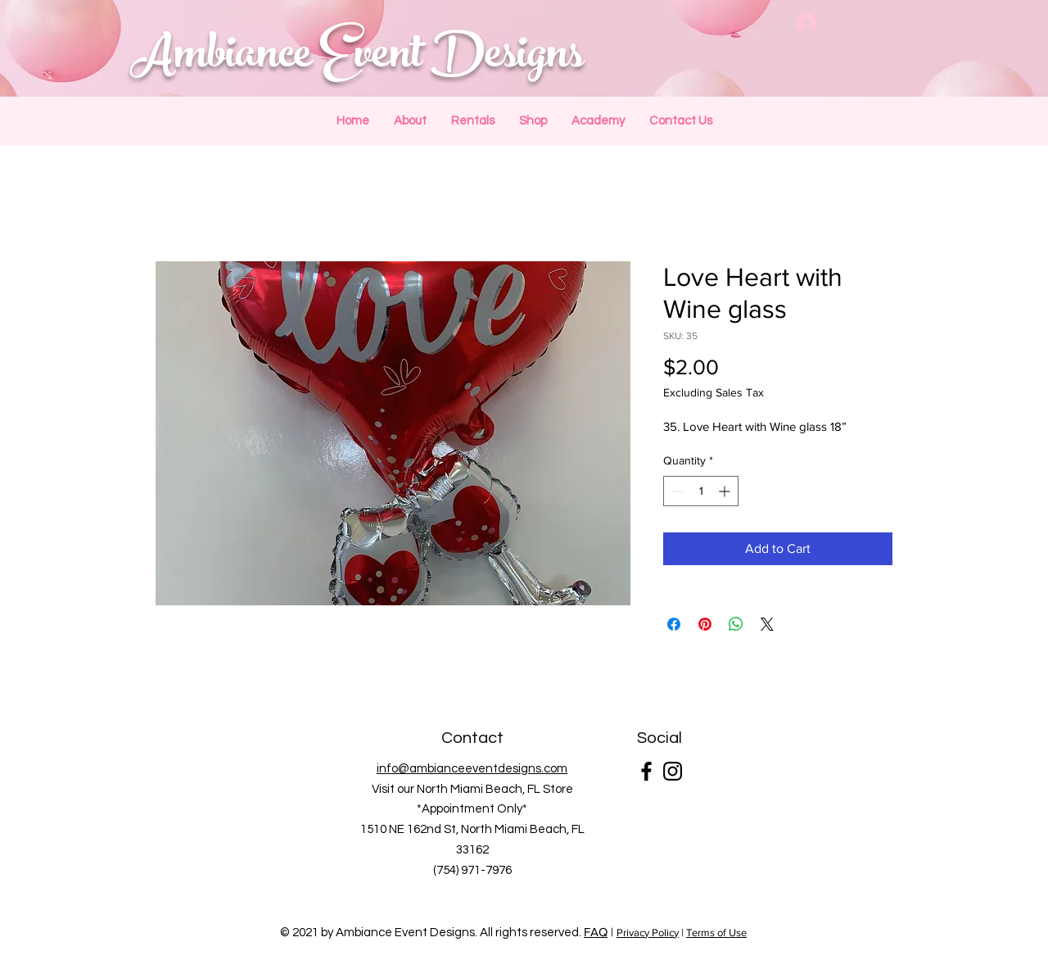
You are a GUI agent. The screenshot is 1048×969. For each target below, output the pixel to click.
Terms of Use (716, 932)
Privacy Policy (648, 932)
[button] (881, 18)
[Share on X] (767, 624)
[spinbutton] (701, 491)
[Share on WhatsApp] (736, 624)
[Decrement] (676, 491)
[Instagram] (672, 771)
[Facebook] (646, 771)
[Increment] (726, 491)
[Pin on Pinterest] (705, 624)
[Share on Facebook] (674, 624)
